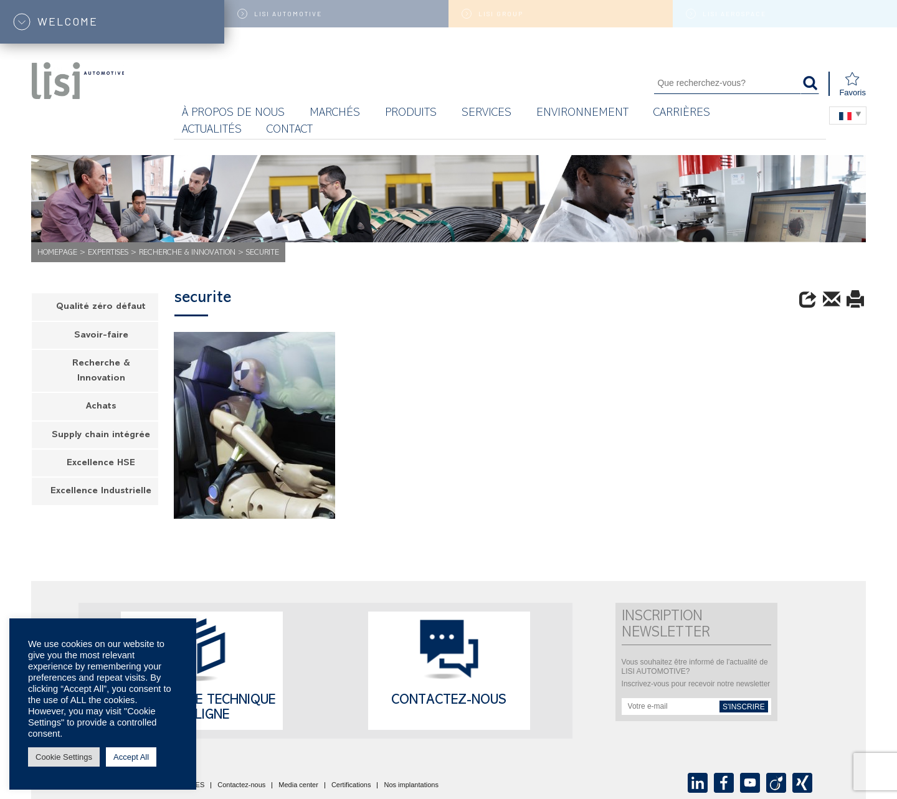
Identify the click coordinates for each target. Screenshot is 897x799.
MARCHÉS (335, 114)
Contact (290, 130)
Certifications (351, 785)
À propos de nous (233, 114)
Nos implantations (411, 785)
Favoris (852, 84)
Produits (411, 114)
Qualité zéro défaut (101, 307)
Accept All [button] (131, 757)
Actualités (212, 130)
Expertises (108, 253)
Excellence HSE (101, 463)
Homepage (57, 253)
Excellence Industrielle (100, 491)
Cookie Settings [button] (64, 757)
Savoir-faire (101, 336)
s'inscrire (744, 706)
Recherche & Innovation (187, 253)
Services (486, 114)
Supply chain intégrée (101, 435)
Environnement (582, 114)
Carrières (681, 114)
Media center (298, 785)
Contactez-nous (448, 701)
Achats (101, 407)
